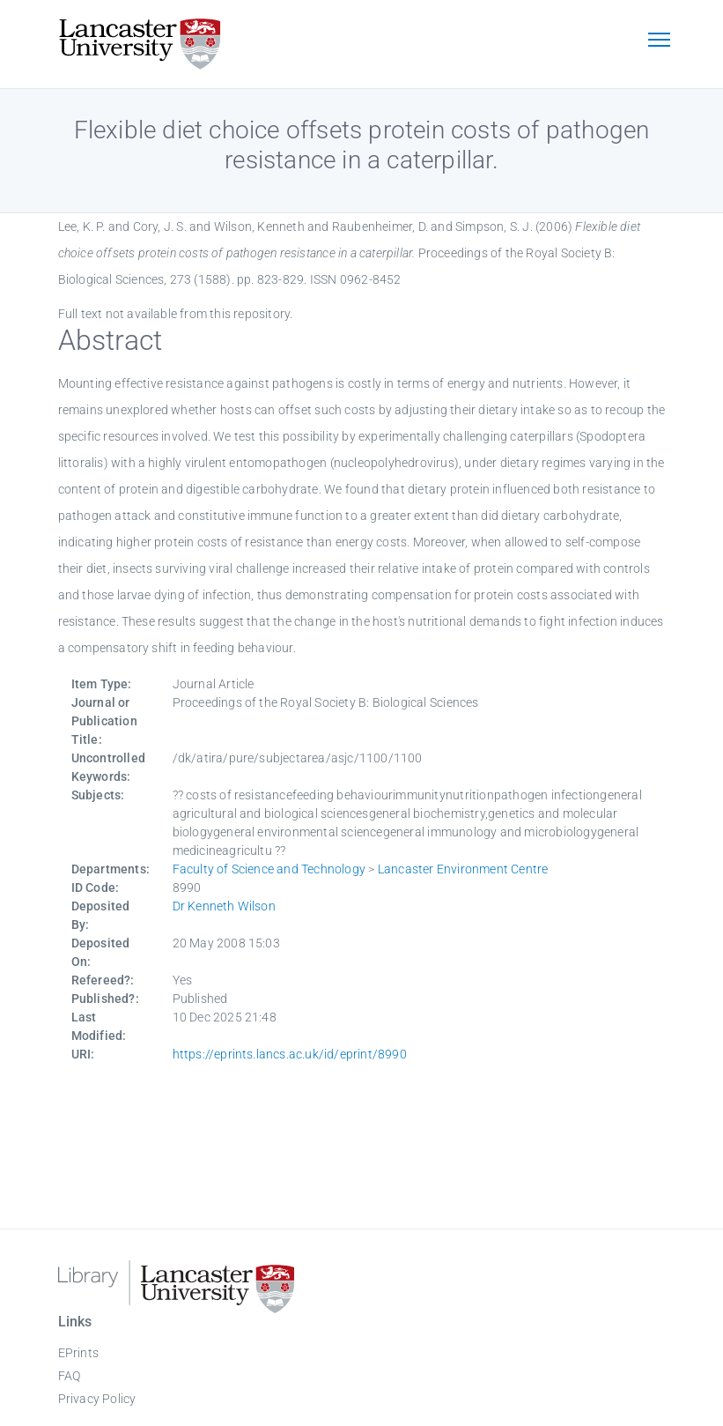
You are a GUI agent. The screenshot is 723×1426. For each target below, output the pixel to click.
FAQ (69, 1376)
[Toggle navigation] (659, 41)
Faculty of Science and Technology (269, 869)
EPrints (78, 1353)
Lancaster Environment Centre (463, 869)
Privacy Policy (97, 1399)
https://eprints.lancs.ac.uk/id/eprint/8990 (290, 1054)
